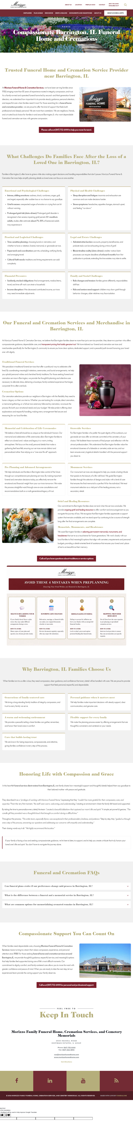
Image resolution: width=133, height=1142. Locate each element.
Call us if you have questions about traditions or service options (66, 558)
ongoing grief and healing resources (78, 510)
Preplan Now (90, 5)
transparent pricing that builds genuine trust (59, 344)
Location (78, 5)
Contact (102, 5)
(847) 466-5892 (68, 1050)
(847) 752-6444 (114, 5)
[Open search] (125, 4)
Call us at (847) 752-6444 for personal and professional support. (66, 985)
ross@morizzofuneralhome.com (66, 1054)
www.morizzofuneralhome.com (66, 1057)
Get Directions (66, 1062)
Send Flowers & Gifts (115, 13)
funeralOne (122, 1096)
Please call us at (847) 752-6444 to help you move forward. (66, 130)
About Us (68, 5)
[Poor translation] (7, 1113)
